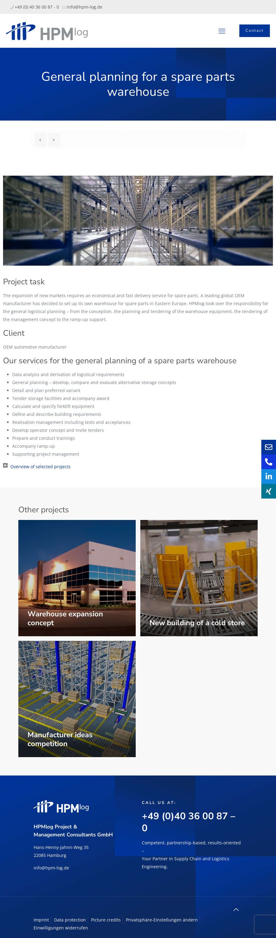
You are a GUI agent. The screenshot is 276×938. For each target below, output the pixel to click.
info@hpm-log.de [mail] (84, 7)
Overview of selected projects (40, 466)
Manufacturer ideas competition (60, 739)
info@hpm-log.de (51, 868)
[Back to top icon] (236, 909)
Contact (254, 30)
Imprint (41, 920)
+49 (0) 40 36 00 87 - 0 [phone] (37, 7)
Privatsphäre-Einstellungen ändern (162, 920)
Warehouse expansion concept (65, 618)
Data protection (70, 920)
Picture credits (106, 920)
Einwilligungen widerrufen (61, 928)
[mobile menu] (222, 30)
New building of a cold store (197, 623)
